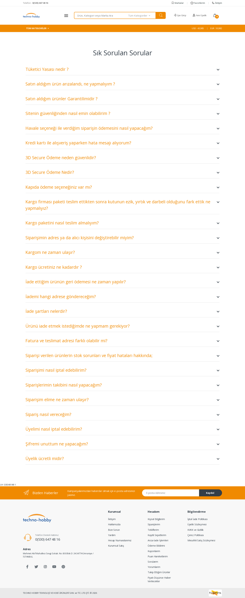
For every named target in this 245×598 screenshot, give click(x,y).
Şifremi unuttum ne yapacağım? (122, 444)
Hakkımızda (114, 524)
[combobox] (101, 15)
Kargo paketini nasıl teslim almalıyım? (122, 223)
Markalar (177, 2)
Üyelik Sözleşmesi (197, 524)
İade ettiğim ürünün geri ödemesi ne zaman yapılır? (122, 282)
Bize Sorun (114, 529)
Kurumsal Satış (116, 545)
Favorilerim (198, 2)
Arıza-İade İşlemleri (158, 540)
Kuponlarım (154, 551)
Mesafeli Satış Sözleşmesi (201, 540)
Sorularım (153, 561)
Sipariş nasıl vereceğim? (122, 414)
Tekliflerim (153, 529)
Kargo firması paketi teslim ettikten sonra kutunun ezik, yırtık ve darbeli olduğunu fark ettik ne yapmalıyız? (122, 205)
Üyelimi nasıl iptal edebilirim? (122, 429)
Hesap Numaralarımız (119, 540)
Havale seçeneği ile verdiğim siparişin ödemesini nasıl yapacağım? (122, 128)
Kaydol (210, 492)
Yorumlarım (154, 567)
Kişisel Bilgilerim (156, 519)
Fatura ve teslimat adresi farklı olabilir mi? (122, 340)
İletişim (217, 2)
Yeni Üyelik (200, 15)
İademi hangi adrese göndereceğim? (122, 296)
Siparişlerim (154, 524)
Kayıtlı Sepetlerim (157, 535)
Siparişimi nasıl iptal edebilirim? (122, 370)
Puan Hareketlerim (158, 556)
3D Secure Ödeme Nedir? (122, 172)
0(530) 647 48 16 (47, 539)
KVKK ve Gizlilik (195, 529)
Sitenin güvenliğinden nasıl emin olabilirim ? (122, 113)
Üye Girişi (180, 15)
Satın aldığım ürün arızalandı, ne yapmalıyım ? (122, 84)
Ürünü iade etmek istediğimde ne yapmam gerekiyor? (122, 326)
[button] (142, 15)
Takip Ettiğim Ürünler (159, 572)
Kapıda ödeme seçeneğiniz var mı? (122, 187)
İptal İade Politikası (197, 519)
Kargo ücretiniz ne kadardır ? (122, 267)
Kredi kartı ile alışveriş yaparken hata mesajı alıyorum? (122, 143)
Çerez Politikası (195, 535)
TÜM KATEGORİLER (36, 28)
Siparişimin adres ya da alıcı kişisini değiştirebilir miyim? (122, 237)
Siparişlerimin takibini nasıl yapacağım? (122, 385)
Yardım (112, 535)
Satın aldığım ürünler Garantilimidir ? (122, 99)
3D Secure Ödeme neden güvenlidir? (122, 157)
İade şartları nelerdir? (122, 311)
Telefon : (35, 2)
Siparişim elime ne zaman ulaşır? (122, 399)
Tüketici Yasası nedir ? (122, 69)
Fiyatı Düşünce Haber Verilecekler (159, 579)
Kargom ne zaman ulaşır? (122, 252)
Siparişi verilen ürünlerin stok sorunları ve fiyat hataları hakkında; (122, 355)
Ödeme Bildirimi (156, 545)
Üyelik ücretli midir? (122, 458)
